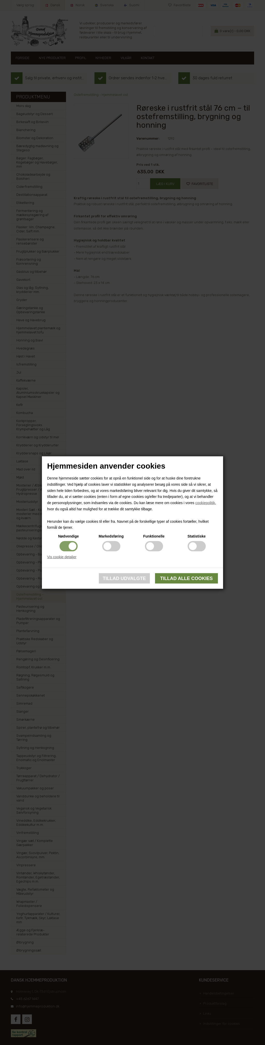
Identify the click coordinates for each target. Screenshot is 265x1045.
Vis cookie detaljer (61, 557)
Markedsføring (111, 536)
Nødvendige (68, 536)
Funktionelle (153, 536)
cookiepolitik (205, 503)
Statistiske (196, 536)
